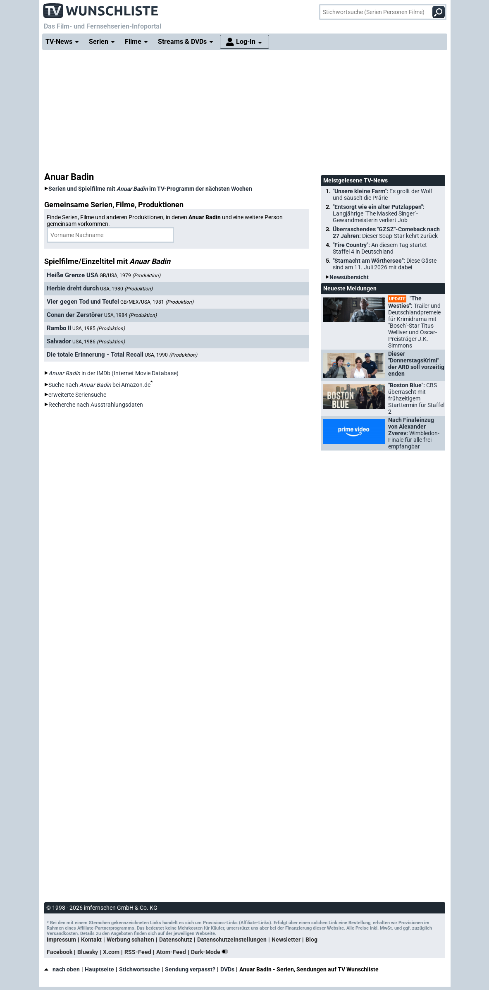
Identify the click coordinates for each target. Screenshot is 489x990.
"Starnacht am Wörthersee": (385, 264)
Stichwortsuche (139, 969)
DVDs (227, 969)
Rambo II (59, 328)
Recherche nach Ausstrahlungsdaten (95, 404)
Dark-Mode (211, 952)
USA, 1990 (171, 355)
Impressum (61, 939)
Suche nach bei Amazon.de (99, 384)
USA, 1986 (98, 342)
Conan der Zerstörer (75, 315)
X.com (111, 952)
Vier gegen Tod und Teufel (83, 301)
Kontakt (91, 939)
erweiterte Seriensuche (77, 394)
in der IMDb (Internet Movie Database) (113, 373)
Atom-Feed (171, 952)
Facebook (59, 952)
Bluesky (87, 952)
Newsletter (286, 939)
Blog (311, 939)
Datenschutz (175, 939)
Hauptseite (99, 969)
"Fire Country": (380, 248)
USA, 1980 (126, 289)
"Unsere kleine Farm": (382, 194)
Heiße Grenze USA (72, 275)
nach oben (62, 969)
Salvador (59, 341)
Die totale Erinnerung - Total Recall (95, 354)
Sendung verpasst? (190, 969)
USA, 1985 (98, 328)
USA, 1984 (130, 315)
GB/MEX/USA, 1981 (156, 302)
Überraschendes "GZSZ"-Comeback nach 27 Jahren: (386, 232)
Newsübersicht (349, 277)
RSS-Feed (137, 952)
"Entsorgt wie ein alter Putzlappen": (379, 213)
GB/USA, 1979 (130, 275)
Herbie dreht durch (73, 288)
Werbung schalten (130, 939)
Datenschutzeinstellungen (232, 939)
